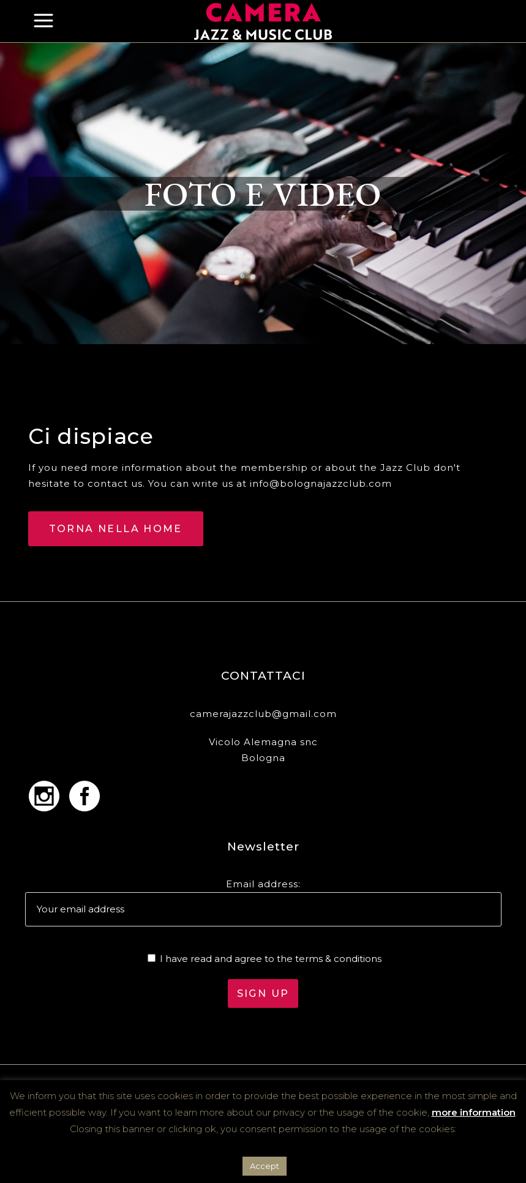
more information (474, 1112)
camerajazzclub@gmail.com (263, 713)
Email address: (263, 884)
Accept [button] (264, 1166)
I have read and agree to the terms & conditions (270, 958)
